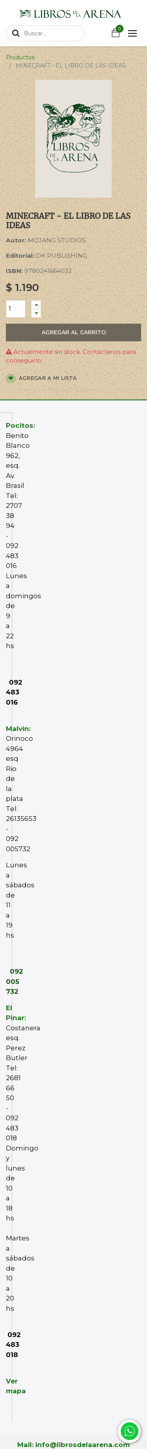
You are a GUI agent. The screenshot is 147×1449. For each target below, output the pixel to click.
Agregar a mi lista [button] (41, 378)
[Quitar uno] (36, 313)
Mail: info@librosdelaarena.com (73, 1445)
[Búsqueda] (16, 33)
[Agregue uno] (36, 304)
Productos (20, 57)
